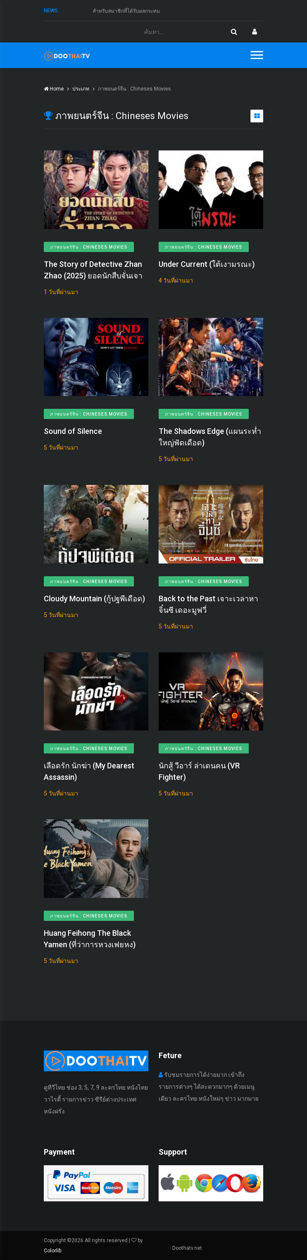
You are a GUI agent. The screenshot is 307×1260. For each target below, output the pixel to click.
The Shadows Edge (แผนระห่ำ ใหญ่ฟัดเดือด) (210, 437)
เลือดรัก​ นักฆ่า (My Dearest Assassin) (89, 771)
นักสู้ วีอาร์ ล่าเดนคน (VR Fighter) (199, 771)
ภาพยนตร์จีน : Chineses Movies (89, 247)
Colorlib (52, 1251)
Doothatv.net (187, 1248)
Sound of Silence (73, 431)
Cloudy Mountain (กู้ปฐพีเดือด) (94, 598)
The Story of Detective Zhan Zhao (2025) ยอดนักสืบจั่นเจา (93, 270)
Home (54, 89)
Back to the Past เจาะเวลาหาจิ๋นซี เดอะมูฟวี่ (208, 604)
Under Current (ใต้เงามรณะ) (207, 264)
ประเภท (80, 89)
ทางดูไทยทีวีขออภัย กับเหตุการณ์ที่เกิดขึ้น (138, 11)
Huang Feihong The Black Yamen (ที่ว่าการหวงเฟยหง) (90, 939)
